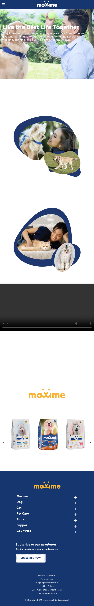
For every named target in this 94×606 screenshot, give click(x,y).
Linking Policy (47, 586)
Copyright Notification (47, 583)
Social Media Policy (47, 593)
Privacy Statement (46, 576)
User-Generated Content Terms (47, 590)
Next (90, 442)
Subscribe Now (31, 558)
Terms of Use (47, 579)
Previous (3, 442)
